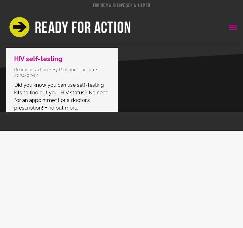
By (73, 69)
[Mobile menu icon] (233, 27)
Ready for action (31, 69)
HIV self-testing (38, 59)
